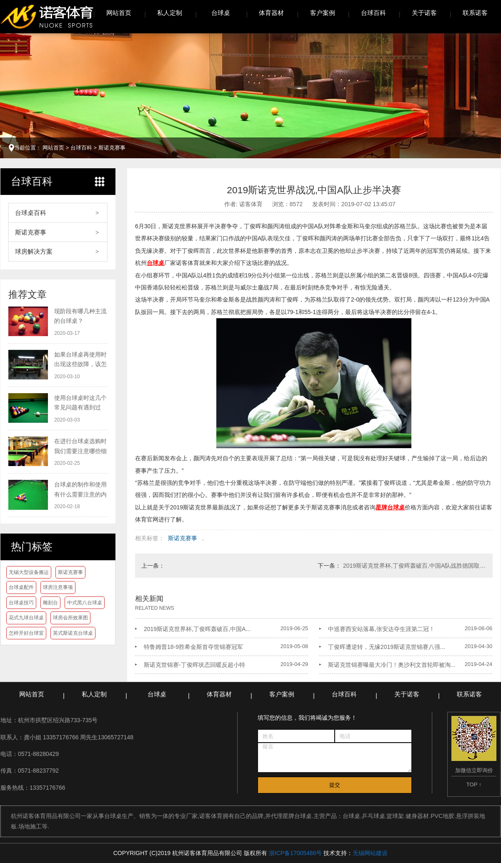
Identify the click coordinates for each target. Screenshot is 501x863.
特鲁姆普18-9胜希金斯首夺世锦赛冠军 (193, 647)
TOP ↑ (473, 784)
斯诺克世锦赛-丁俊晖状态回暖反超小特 (194, 664)
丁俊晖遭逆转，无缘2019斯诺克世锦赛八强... (386, 647)
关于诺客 (424, 12)
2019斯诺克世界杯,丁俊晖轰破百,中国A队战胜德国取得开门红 (414, 565)
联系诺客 (475, 12)
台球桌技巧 (21, 603)
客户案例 (322, 12)
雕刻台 (50, 603)
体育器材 (271, 12)
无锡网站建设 (370, 853)
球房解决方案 (34, 251)
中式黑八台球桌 (84, 603)
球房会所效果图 (70, 618)
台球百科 (373, 12)
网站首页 (118, 12)
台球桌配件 (21, 587)
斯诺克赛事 (111, 148)
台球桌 (220, 12)
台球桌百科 (30, 212)
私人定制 (169, 12)
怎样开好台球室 (26, 633)
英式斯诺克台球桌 (73, 633)
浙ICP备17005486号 (295, 853)
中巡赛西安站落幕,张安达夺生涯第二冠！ (381, 629)
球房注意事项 (58, 587)
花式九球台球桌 (26, 618)
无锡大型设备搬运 (29, 572)
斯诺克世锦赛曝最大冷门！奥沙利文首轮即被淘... (392, 664)
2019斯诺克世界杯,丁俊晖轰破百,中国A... (197, 629)
